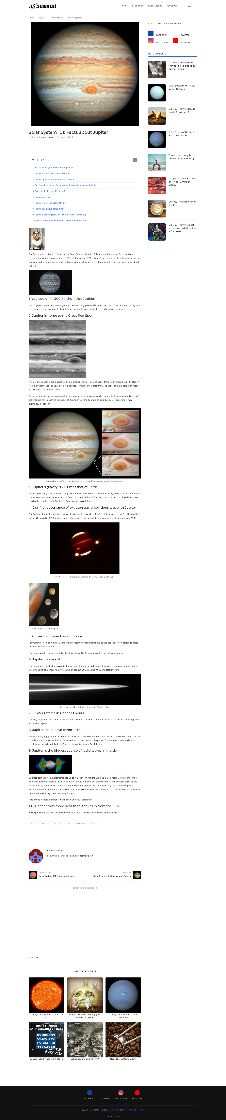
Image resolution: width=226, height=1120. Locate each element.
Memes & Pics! (137, 6)
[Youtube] (184, 41)
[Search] (195, 6)
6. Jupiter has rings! (41, 197)
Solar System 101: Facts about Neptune (181, 134)
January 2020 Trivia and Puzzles (46, 1059)
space (94, 823)
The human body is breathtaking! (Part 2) (181, 157)
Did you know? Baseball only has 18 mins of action (182, 181)
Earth (116, 305)
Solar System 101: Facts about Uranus (181, 87)
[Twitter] (184, 33)
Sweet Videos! (155, 6)
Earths (67, 299)
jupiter (44, 823)
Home (123, 6)
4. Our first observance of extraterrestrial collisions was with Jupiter (64, 185)
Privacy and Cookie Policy (133, 1110)
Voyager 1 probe (78, 666)
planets (55, 823)
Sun (98, 777)
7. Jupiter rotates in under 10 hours (48, 203)
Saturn (121, 777)
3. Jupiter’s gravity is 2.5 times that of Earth (53, 179)
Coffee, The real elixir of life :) (182, 203)
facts (33, 823)
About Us (171, 6)
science (67, 823)
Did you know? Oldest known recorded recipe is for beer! (182, 228)
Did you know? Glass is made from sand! (181, 110)
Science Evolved (46, 137)
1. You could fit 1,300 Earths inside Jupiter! (52, 167)
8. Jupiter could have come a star (48, 209)
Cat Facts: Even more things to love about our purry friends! (182, 65)
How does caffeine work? (123, 1059)
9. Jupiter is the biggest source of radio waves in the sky (59, 214)
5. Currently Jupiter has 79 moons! (48, 191)
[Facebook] (160, 33)
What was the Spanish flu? (85, 1059)
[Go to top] (113, 1116)
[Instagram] (160, 41)
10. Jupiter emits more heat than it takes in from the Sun (59, 220)
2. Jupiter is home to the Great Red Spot (51, 173)
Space (42, 18)
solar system (81, 823)
